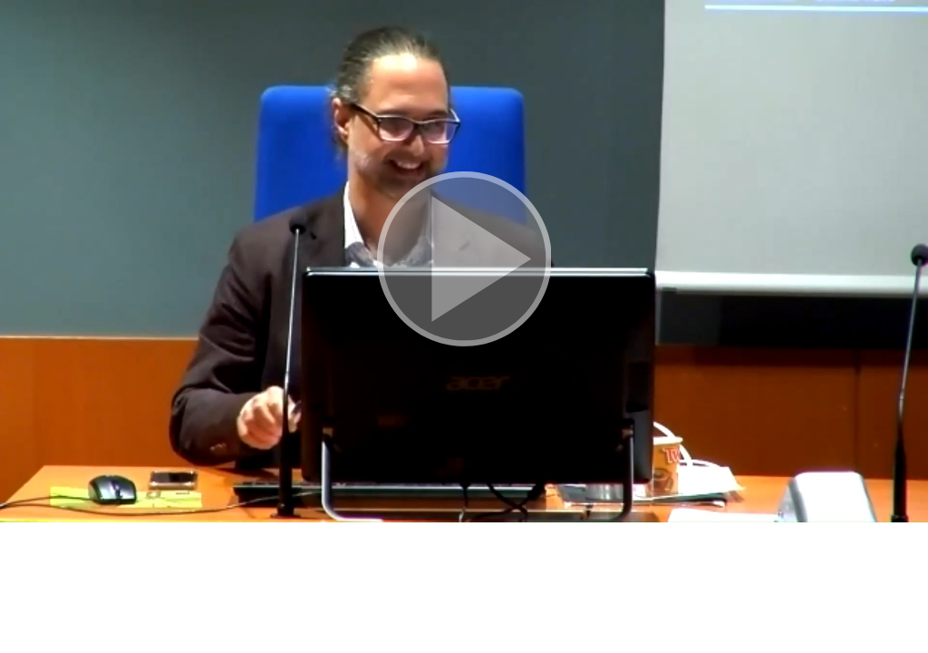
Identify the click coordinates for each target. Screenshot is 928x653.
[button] (464, 261)
